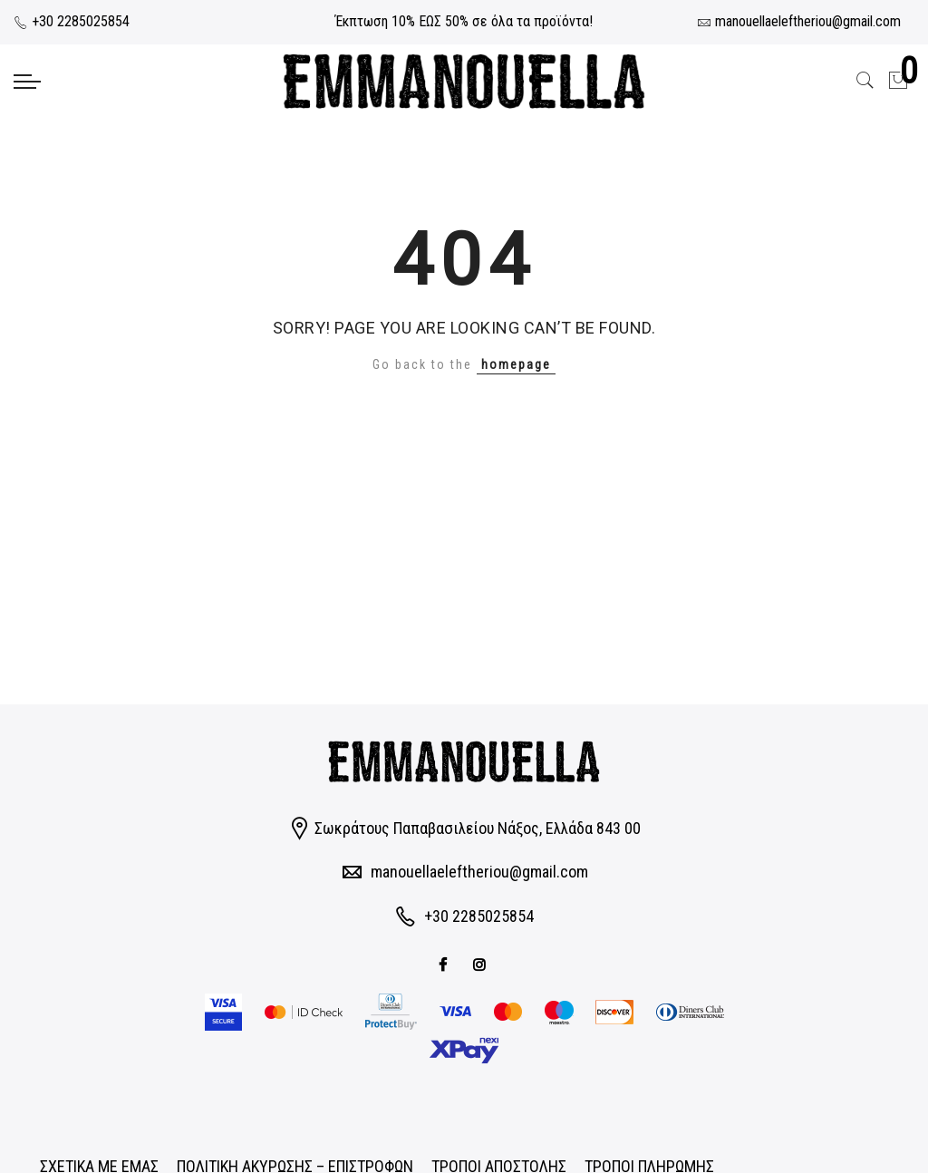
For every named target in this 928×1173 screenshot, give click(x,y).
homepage (516, 364)
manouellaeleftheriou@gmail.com (479, 871)
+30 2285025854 (72, 21)
